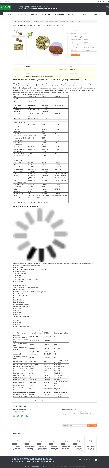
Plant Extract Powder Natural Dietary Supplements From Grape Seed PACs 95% (30, 450)
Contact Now (92, 425)
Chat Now (99, 1)
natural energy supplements (36, 400)
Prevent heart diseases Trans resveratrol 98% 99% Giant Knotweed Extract (54, 450)
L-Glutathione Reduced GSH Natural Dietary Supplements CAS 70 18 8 (78, 450)
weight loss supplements (23, 400)
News (95, 14)
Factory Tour (46, 14)
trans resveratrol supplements (49, 400)
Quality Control (58, 14)
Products (22, 14)
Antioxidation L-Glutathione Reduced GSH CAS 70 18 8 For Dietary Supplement (42, 450)
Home (9, 14)
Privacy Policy (27, 466)
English (106, 1)
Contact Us (71, 14)
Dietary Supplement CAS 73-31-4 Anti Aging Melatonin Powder (90, 449)
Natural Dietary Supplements (30, 21)
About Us (34, 14)
